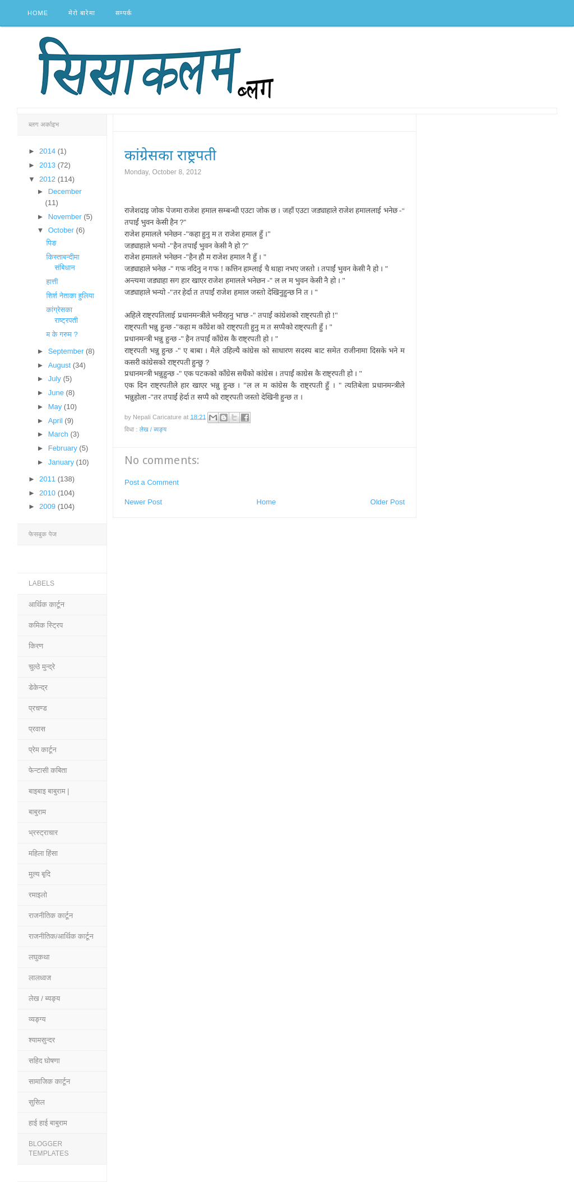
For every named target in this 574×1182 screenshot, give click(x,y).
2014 (48, 151)
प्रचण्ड (38, 708)
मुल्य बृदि (39, 874)
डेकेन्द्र (38, 687)
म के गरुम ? (61, 334)
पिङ (51, 243)
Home (37, 13)
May (56, 406)
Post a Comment (151, 482)
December (65, 191)
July (55, 378)
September (67, 351)
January (62, 462)
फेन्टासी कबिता (48, 770)
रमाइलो (38, 895)
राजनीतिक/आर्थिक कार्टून (61, 936)
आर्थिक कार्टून (46, 604)
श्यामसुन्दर (42, 1040)
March (59, 434)
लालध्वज (40, 978)
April (56, 420)
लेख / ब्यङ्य (153, 429)
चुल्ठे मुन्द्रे (42, 666)
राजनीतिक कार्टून (51, 915)
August (60, 365)
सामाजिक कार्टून (49, 1081)
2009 (48, 506)
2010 (48, 493)
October (62, 230)
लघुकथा (39, 957)
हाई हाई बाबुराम (48, 1123)
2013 (48, 165)
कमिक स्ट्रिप (46, 625)
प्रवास (37, 729)
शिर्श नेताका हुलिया (70, 295)
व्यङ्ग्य (37, 1019)
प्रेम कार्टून (43, 749)
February (64, 448)
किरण (36, 646)
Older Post (388, 502)
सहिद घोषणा (44, 1060)
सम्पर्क (123, 13)
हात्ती (52, 281)
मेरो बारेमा (81, 13)
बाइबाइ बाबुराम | (49, 791)
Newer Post (143, 502)
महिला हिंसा (43, 853)
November (66, 216)
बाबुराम (37, 812)
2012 (48, 179)
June (57, 392)
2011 (48, 479)
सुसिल (37, 1102)
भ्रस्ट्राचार (43, 832)
